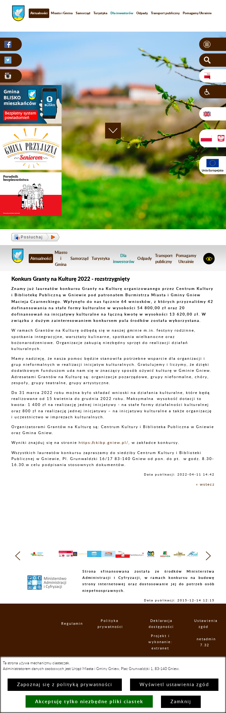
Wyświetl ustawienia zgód (174, 684)
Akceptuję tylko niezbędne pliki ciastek (89, 701)
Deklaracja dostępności (162, 632)
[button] (212, 44)
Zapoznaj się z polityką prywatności (64, 684)
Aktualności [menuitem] (39, 13)
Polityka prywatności (111, 632)
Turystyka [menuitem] (100, 13)
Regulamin (67, 632)
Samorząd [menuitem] (83, 13)
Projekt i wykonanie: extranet (162, 650)
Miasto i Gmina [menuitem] (62, 13)
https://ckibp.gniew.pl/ (103, 443)
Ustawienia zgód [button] (204, 632)
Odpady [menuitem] (142, 13)
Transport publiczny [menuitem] (165, 13)
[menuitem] (122, 13)
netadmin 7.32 (205, 650)
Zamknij (180, 701)
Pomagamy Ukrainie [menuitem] (186, 258)
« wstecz (205, 484)
